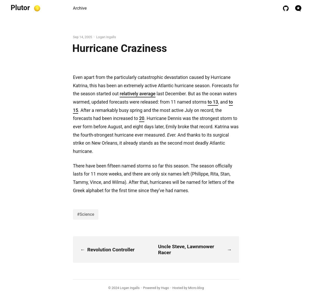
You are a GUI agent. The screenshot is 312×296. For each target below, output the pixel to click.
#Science (85, 214)
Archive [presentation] (80, 8)
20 (141, 118)
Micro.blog (196, 288)
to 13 (213, 102)
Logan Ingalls (130, 288)
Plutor (20, 8)
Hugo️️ (165, 288)
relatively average (137, 93)
